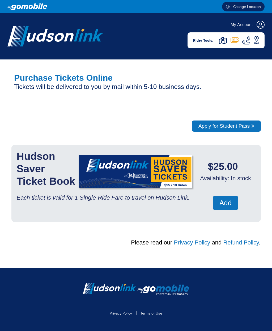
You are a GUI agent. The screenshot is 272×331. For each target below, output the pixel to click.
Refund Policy (241, 242)
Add (225, 203)
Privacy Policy (192, 242)
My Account (248, 25)
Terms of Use (151, 313)
